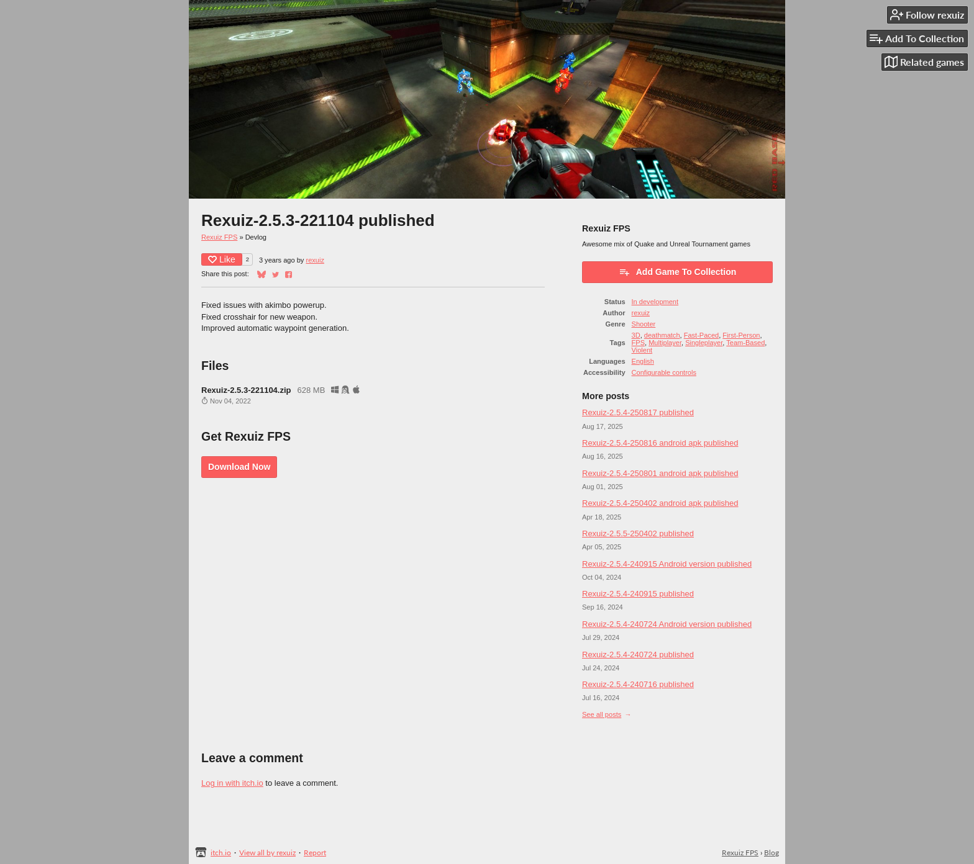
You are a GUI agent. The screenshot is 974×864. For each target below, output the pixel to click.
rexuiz (315, 260)
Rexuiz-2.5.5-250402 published (638, 533)
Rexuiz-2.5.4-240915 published (638, 593)
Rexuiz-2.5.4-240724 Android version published (667, 624)
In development (655, 301)
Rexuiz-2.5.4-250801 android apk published (660, 473)
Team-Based (745, 342)
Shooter (644, 324)
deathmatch (662, 335)
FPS (638, 342)
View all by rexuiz (267, 852)
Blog (771, 852)
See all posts (601, 714)
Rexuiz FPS (219, 237)
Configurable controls (664, 372)
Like (221, 259)
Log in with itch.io (232, 783)
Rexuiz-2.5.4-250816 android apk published (660, 443)
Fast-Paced (701, 335)
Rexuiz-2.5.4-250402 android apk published (660, 503)
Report (315, 852)
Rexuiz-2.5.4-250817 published (638, 412)
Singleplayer (703, 342)
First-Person (741, 335)
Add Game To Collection (678, 271)
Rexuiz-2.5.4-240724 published (638, 654)
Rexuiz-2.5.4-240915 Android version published (667, 564)
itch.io (221, 852)
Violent (642, 350)
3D (636, 335)
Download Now (239, 467)
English (643, 361)
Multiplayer (665, 342)
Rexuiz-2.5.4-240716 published (638, 684)
